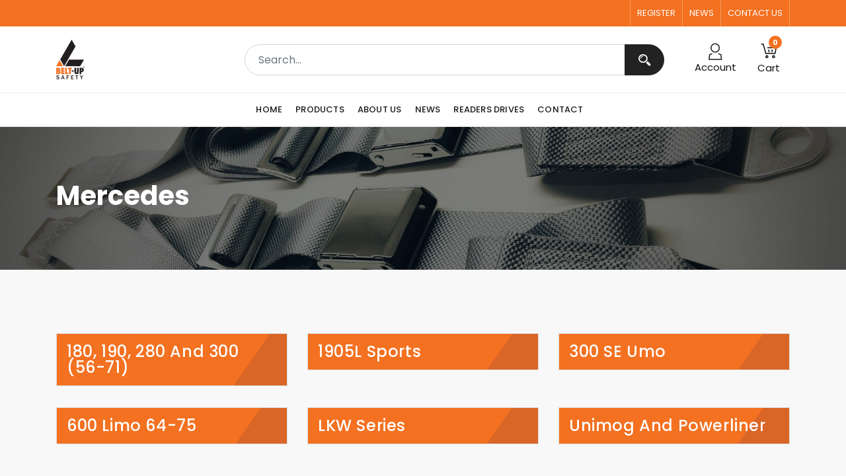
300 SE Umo (617, 352)
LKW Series (362, 426)
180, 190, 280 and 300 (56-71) (153, 360)
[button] (768, 59)
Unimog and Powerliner (667, 426)
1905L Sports (369, 352)
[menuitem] (272, 109)
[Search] (644, 59)
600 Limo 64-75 (131, 426)
